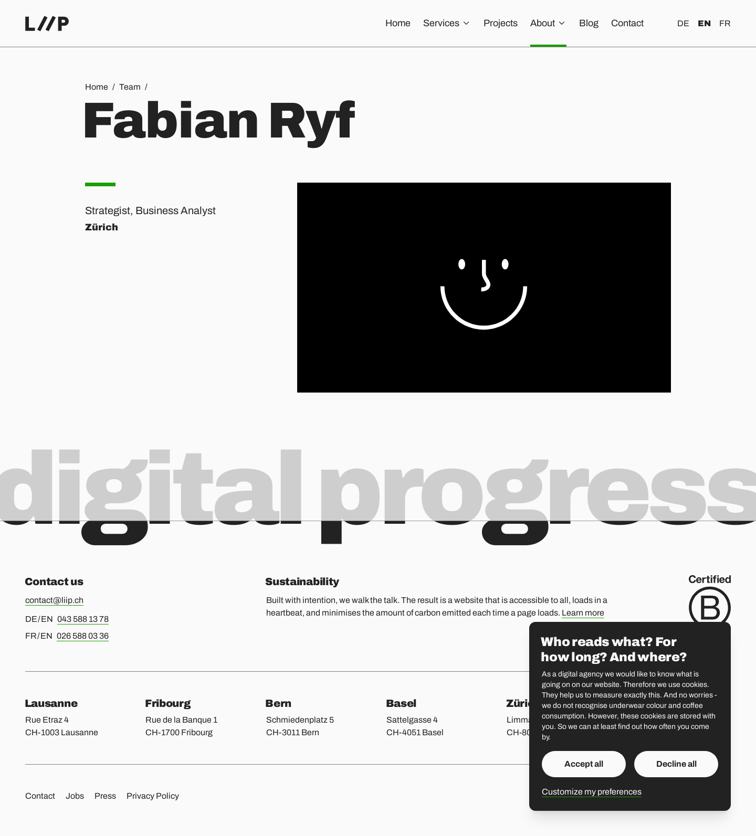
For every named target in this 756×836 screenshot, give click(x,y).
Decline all (676, 763)
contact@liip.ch (54, 600)
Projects (501, 23)
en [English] (704, 23)
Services (447, 23)
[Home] (47, 23)
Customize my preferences (592, 791)
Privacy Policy (153, 795)
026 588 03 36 (83, 635)
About (548, 23)
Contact (627, 23)
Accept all (583, 763)
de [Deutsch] (683, 23)
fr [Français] (725, 23)
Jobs (75, 795)
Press (105, 795)
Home (398, 23)
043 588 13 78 (83, 619)
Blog (588, 23)
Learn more (583, 612)
